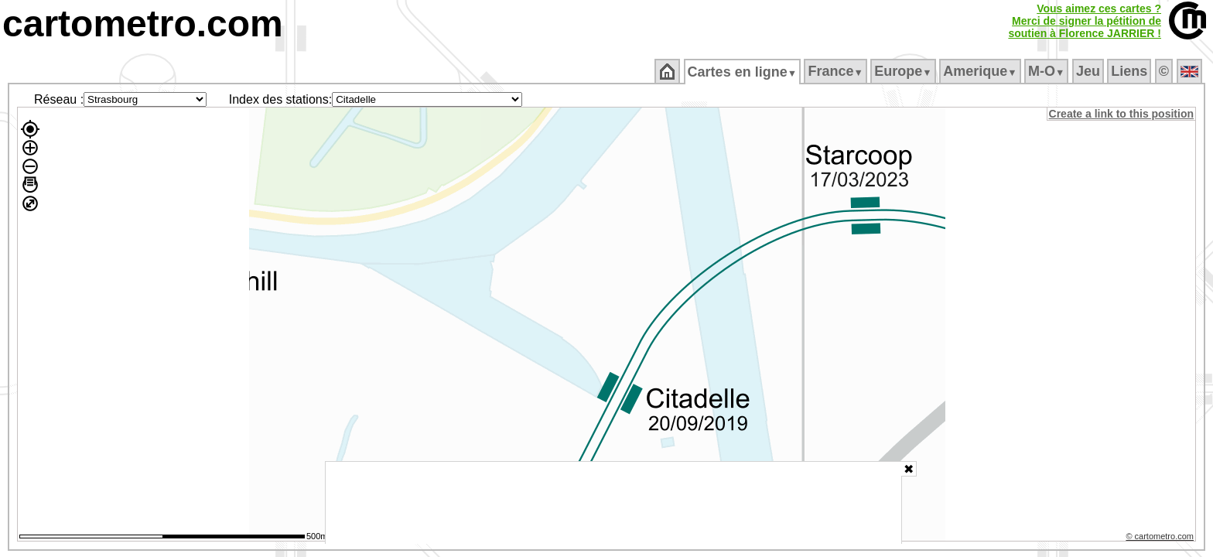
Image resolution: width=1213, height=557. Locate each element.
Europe (904, 71)
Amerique (981, 71)
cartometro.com (142, 23)
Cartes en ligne (743, 72)
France (836, 71)
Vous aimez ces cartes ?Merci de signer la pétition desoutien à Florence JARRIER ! (1084, 20)
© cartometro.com (1161, 538)
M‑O (1048, 71)
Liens (1130, 71)
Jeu (1089, 71)
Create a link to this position (1122, 114)
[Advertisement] (613, 503)
